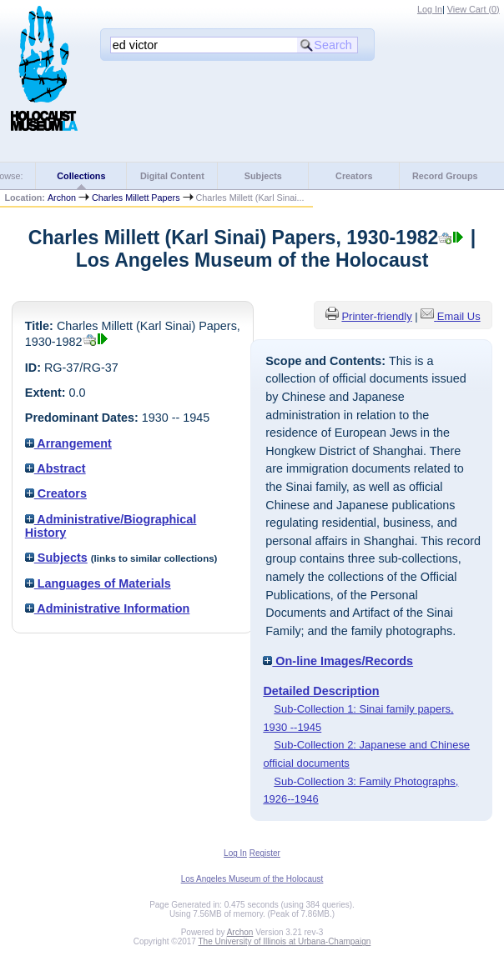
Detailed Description (321, 691)
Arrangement (68, 443)
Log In (429, 9)
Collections (81, 176)
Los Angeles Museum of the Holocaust (252, 878)
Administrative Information (107, 608)
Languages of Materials (98, 583)
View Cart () (473, 9)
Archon (62, 198)
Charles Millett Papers (135, 198)
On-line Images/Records (338, 661)
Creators (353, 176)
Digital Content (172, 176)
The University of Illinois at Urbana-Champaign (285, 941)
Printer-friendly (376, 316)
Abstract (55, 468)
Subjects (263, 176)
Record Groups (445, 176)
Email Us (459, 316)
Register (264, 853)
